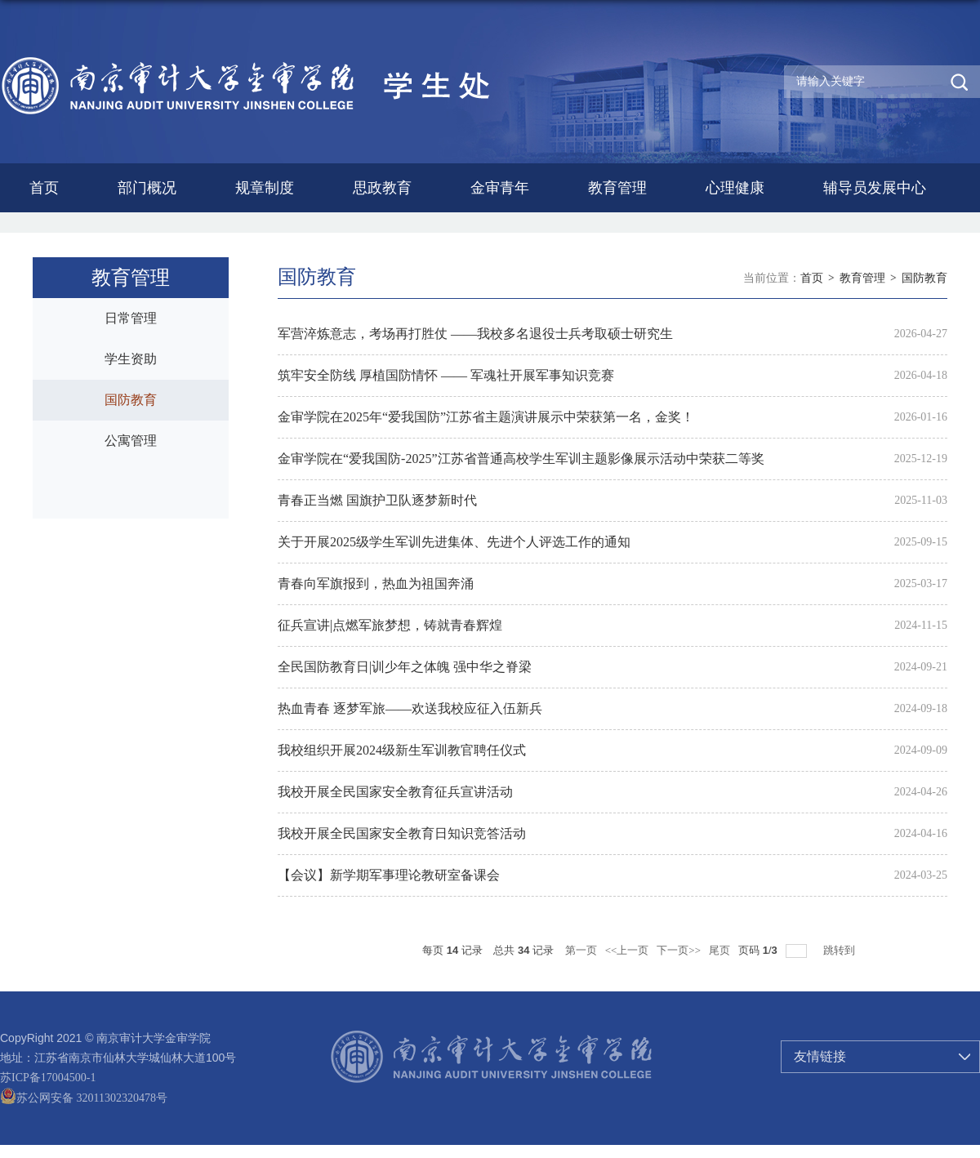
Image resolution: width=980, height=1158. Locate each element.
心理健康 (735, 188)
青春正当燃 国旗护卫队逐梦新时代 (377, 500)
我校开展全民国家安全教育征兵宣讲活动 (395, 792)
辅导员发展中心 (874, 188)
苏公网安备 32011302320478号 (83, 1098)
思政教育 (382, 188)
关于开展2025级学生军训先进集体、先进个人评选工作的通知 (454, 542)
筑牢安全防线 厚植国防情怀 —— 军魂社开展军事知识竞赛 (446, 375)
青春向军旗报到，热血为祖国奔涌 (376, 583)
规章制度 (264, 188)
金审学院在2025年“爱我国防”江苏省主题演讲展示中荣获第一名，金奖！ (486, 417)
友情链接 (820, 1056)
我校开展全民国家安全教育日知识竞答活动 (402, 833)
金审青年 (499, 188)
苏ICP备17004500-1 (48, 1077)
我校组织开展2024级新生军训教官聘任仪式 (402, 750)
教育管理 (617, 188)
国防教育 (924, 278)
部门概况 (147, 188)
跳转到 (840, 950)
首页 (44, 188)
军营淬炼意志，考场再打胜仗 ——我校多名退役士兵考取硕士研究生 (475, 334)
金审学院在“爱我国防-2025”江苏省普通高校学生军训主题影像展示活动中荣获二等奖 (521, 458)
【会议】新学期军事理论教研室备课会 (389, 875)
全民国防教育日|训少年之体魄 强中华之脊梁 (405, 667)
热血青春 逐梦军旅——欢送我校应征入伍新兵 (410, 708)
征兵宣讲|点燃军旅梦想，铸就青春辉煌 (390, 625)
